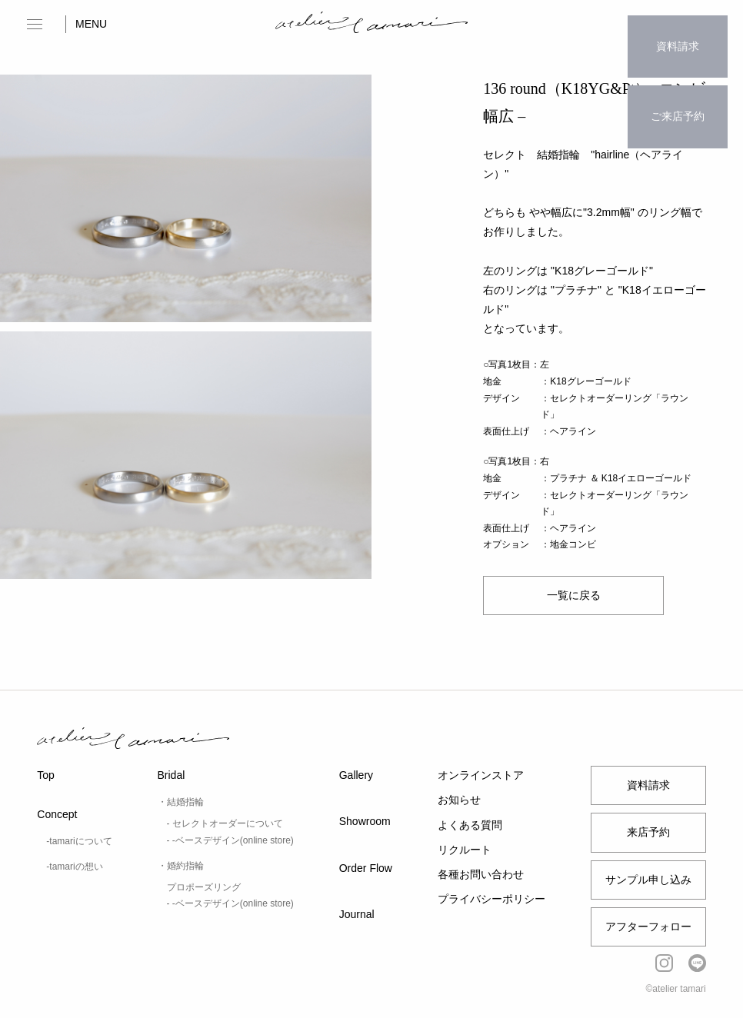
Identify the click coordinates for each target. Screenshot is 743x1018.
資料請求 (677, 34)
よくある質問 (470, 825)
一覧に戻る (573, 595)
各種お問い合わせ (481, 874)
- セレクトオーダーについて (225, 823)
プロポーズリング (204, 887)
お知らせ (459, 799)
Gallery (356, 775)
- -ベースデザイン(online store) (230, 840)
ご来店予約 (678, 81)
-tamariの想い (74, 866)
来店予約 (648, 832)
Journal (357, 914)
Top (46, 775)
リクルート (464, 849)
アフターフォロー (648, 926)
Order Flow (365, 868)
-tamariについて (79, 841)
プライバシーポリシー (491, 899)
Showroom (365, 821)
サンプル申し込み (648, 879)
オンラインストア (481, 775)
